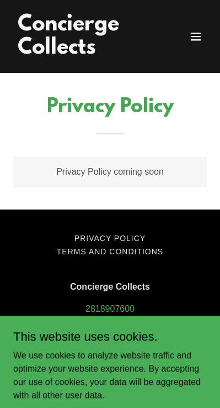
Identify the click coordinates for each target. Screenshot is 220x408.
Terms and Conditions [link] (110, 251)
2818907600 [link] (110, 308)
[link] (81, 50)
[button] (196, 36)
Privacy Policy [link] (110, 238)
